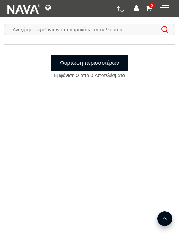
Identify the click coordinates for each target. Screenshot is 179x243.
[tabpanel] (89, 59)
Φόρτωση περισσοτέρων (89, 63)
